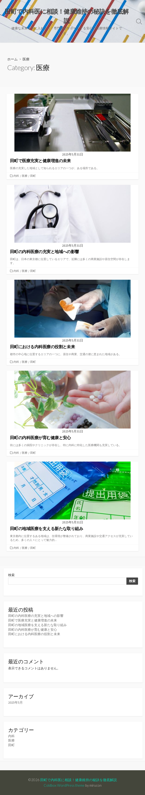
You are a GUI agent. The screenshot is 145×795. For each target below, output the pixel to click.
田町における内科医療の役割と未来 (34, 634)
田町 (33, 175)
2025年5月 (15, 702)
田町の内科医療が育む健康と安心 (32, 629)
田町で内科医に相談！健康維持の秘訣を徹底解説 (78, 780)
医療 (24, 175)
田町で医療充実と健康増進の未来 (32, 620)
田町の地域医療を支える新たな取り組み (37, 625)
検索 (11, 575)
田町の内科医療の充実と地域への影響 (35, 616)
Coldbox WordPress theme (64, 785)
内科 (16, 175)
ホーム (12, 59)
